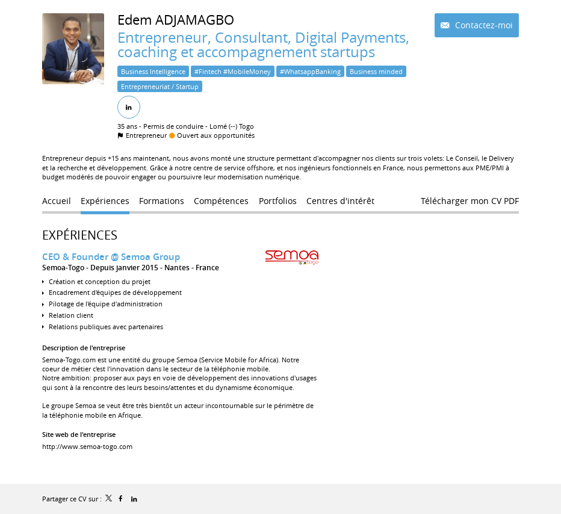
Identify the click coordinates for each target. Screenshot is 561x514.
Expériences (79, 235)
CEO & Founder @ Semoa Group (111, 256)
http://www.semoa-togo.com (87, 446)
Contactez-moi (483, 25)
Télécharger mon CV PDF (470, 200)
